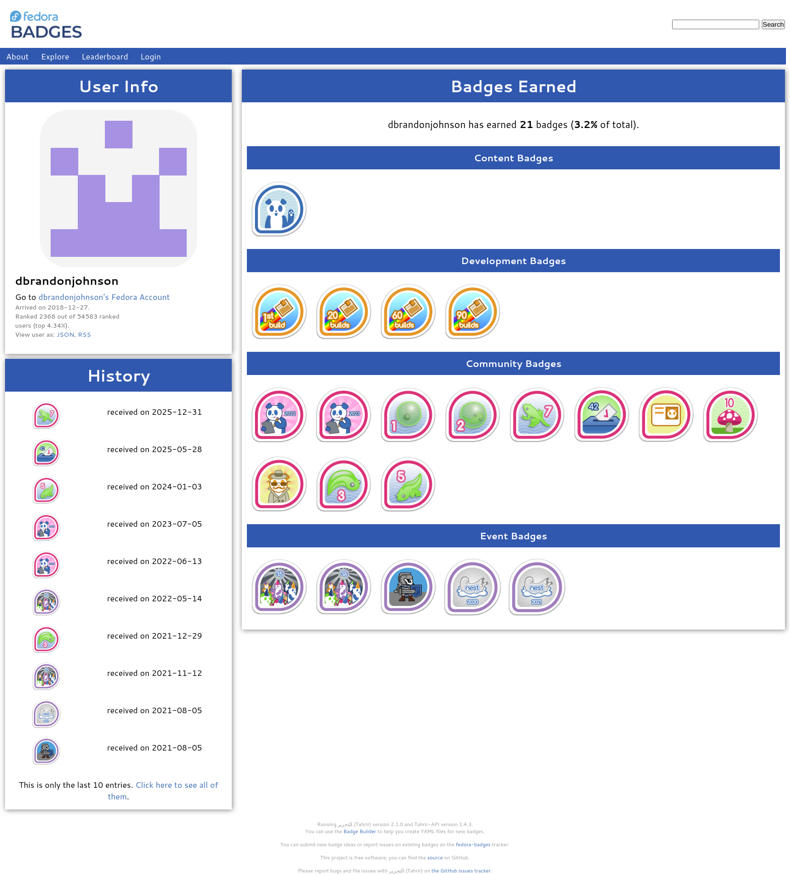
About (17, 56)
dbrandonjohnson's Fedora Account (104, 296)
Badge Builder (360, 831)
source (435, 857)
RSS (84, 334)
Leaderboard (105, 56)
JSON (65, 334)
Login (151, 56)
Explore (55, 56)
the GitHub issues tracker (461, 870)
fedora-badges (473, 844)
